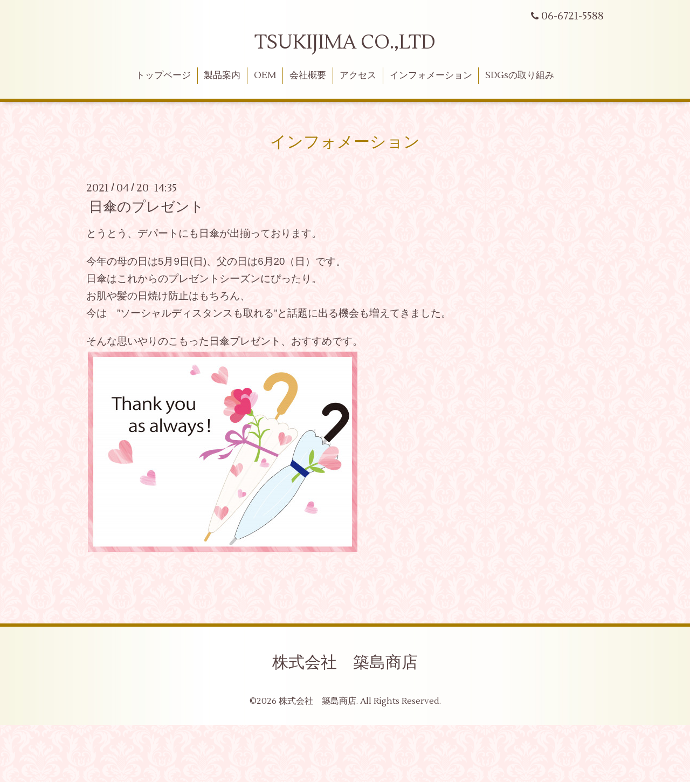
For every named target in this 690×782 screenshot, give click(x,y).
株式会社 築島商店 (345, 662)
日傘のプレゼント (146, 207)
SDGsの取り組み (519, 75)
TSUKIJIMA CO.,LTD (345, 42)
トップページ (163, 75)
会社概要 (307, 75)
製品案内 (222, 75)
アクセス (358, 75)
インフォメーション (431, 75)
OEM (265, 75)
